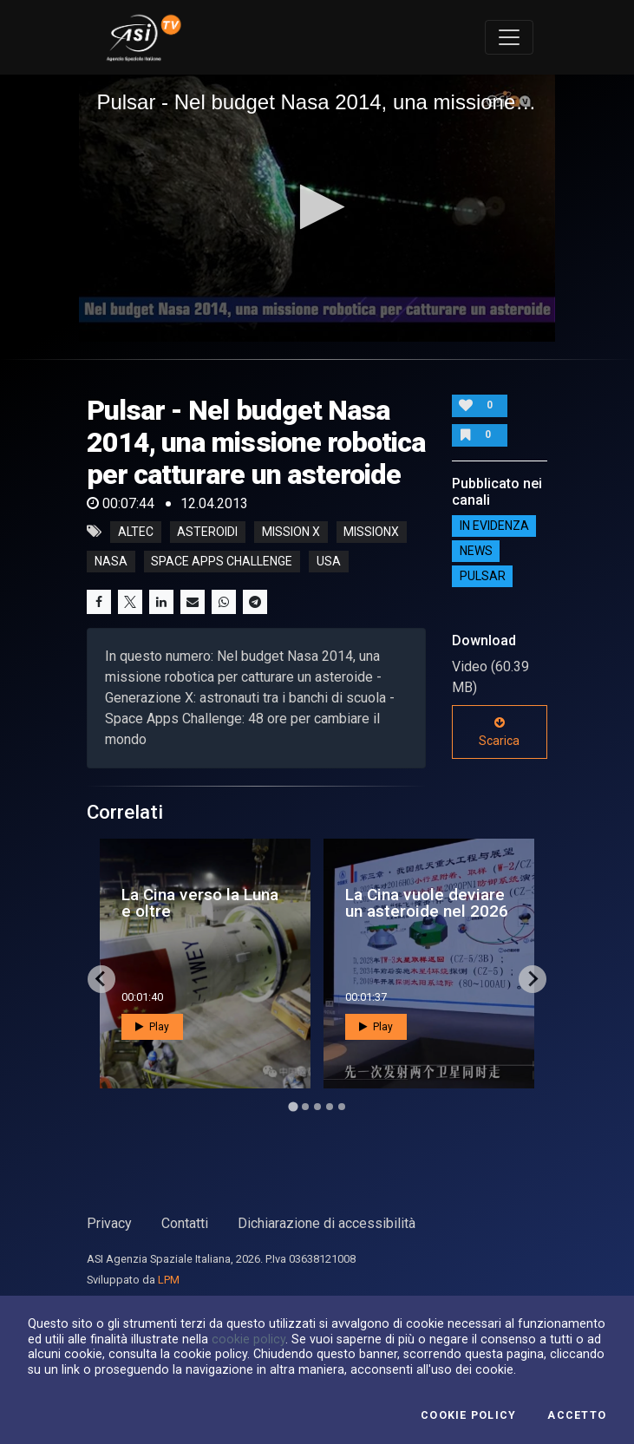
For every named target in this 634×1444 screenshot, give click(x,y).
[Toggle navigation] (509, 37)
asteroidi (207, 532)
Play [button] (152, 1027)
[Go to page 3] (317, 1106)
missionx (371, 532)
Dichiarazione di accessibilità (326, 1223)
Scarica (499, 732)
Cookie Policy (468, 1415)
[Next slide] (532, 979)
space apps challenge (221, 561)
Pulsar (483, 576)
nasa (111, 561)
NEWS (476, 551)
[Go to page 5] (341, 1106)
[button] (317, 206)
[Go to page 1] (292, 1106)
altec (136, 532)
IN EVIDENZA (494, 526)
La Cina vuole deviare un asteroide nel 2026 (426, 903)
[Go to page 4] (329, 1106)
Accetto (576, 1415)
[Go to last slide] (101, 979)
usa (329, 561)
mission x (291, 532)
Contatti (184, 1223)
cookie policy (248, 1339)
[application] (316, 208)
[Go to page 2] (305, 1106)
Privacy (109, 1223)
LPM (169, 1279)
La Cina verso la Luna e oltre (199, 903)
